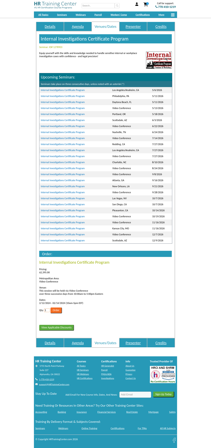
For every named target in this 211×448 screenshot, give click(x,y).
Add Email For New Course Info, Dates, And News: (91, 394)
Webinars (81, 14)
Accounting (41, 412)
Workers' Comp (119, 14)
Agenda (78, 26)
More (161, 14)
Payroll (98, 14)
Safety (172, 412)
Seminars (62, 14)
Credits (160, 26)
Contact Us (131, 378)
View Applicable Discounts (56, 327)
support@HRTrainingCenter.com (54, 384)
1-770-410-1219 (46, 379)
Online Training (89, 428)
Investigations (107, 378)
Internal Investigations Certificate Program (63, 90)
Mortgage (153, 412)
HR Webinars (83, 374)
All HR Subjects (168, 428)
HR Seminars (83, 370)
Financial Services (106, 412)
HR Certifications (84, 378)
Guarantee (130, 370)
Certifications (143, 14)
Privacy (129, 374)
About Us (130, 366)
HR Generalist (107, 366)
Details (50, 26)
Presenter (133, 26)
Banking (62, 412)
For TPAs (142, 428)
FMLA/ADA (106, 374)
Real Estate (132, 412)
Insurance (82, 412)
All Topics (43, 14)
